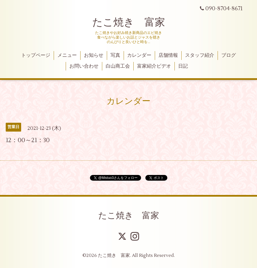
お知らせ (93, 55)
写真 (115, 55)
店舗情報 (168, 55)
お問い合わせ (84, 66)
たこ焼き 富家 (128, 22)
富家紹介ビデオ (154, 66)
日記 (183, 66)
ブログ (228, 55)
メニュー (67, 55)
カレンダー (139, 55)
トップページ (35, 55)
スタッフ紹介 (199, 55)
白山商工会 (118, 66)
